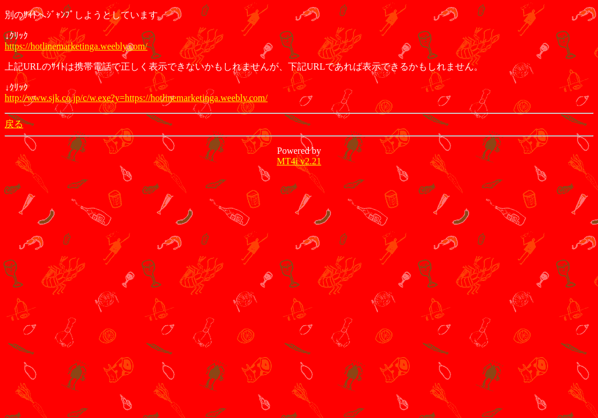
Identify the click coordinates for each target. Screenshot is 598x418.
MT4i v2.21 (299, 161)
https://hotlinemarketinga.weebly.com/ (76, 46)
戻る (14, 124)
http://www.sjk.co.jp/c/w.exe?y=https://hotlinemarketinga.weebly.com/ (136, 98)
